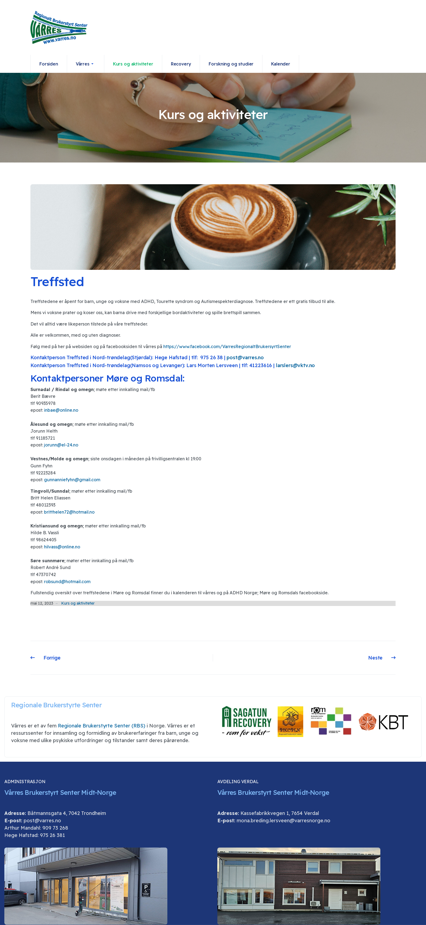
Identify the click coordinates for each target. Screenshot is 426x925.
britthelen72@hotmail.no (69, 512)
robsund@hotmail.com (67, 581)
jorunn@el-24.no (61, 445)
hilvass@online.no (62, 546)
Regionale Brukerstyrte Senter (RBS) (101, 726)
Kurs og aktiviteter (78, 603)
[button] (85, 64)
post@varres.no (245, 357)
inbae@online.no (61, 410)
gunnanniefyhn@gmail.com (72, 479)
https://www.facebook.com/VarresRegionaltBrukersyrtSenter (227, 346)
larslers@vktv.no (295, 365)
